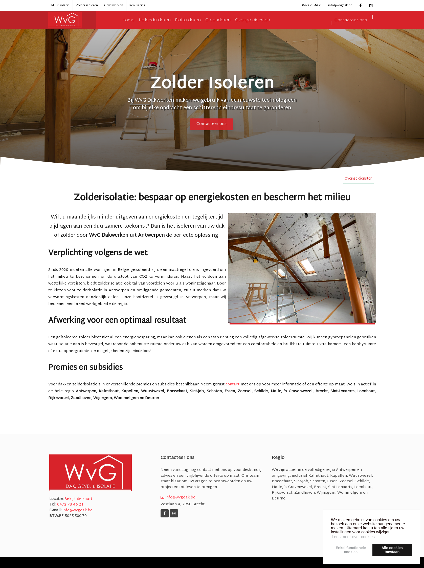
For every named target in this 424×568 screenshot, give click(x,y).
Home (134, 20)
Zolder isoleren (87, 5)
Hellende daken (160, 20)
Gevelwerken (113, 5)
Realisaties (137, 5)
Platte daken (193, 20)
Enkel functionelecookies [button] (351, 550)
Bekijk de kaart (77, 499)
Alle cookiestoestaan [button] (392, 550)
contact (232, 384)
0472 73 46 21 (312, 5)
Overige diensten (258, 20)
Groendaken (223, 20)
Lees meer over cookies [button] (353, 537)
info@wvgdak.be (340, 5)
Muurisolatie (60, 5)
